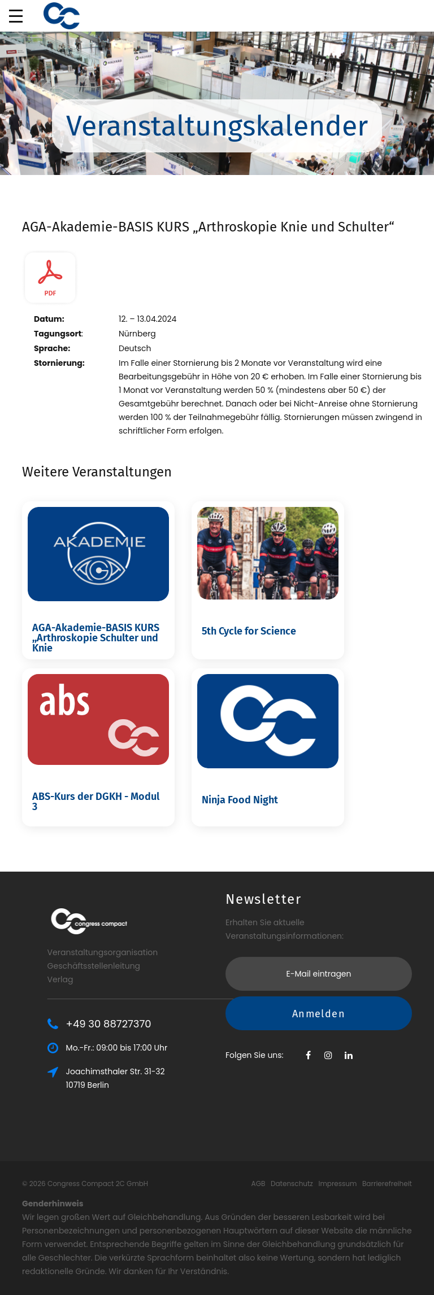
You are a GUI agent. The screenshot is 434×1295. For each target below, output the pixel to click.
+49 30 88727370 (170, 1024)
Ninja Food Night (240, 800)
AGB (258, 1183)
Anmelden (318, 950)
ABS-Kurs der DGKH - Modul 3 (95, 801)
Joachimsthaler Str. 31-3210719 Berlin (177, 1078)
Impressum (337, 1183)
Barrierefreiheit (387, 1183)
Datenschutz (292, 1183)
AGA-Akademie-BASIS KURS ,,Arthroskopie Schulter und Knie (95, 638)
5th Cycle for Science (249, 631)
